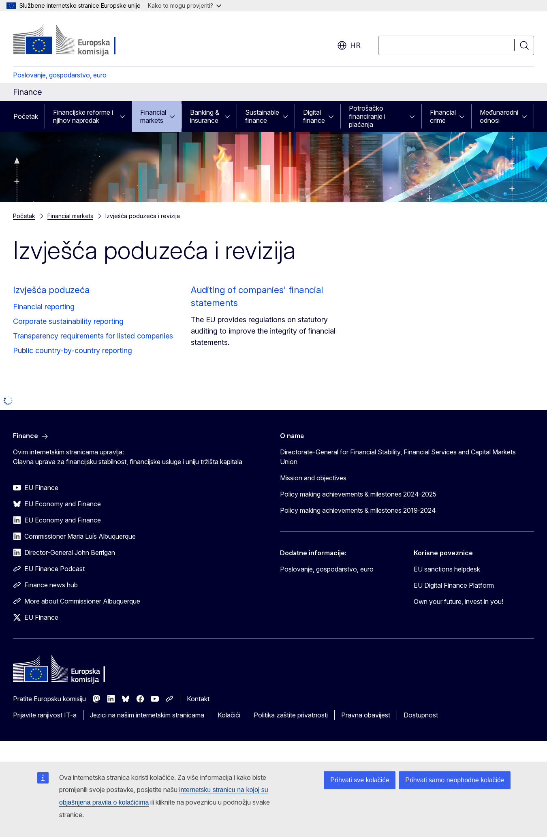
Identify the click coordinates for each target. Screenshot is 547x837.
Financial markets (153, 116)
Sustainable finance (262, 116)
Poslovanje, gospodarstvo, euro (60, 75)
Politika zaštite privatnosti (291, 715)
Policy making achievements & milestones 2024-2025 (358, 494)
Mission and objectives (313, 478)
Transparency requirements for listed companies (93, 336)
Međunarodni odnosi (499, 116)
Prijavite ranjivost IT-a (45, 715)
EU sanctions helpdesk (447, 569)
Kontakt (198, 699)
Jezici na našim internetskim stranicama (147, 715)
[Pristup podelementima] (125, 116)
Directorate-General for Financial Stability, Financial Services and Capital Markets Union (398, 457)
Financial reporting (44, 306)
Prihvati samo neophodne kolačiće (454, 780)
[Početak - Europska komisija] (78, 40)
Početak (25, 116)
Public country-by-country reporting (72, 350)
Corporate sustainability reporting (68, 321)
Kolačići (229, 715)
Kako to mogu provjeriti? (184, 5)
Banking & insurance (204, 116)
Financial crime (443, 116)
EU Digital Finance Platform (454, 585)
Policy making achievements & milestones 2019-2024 (358, 510)
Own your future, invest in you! (458, 601)
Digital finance (314, 116)
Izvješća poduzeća (51, 290)
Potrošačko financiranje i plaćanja (367, 116)
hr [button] (349, 45)
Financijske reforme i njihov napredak (83, 116)
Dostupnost (421, 715)
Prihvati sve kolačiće (359, 780)
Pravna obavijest (365, 715)
